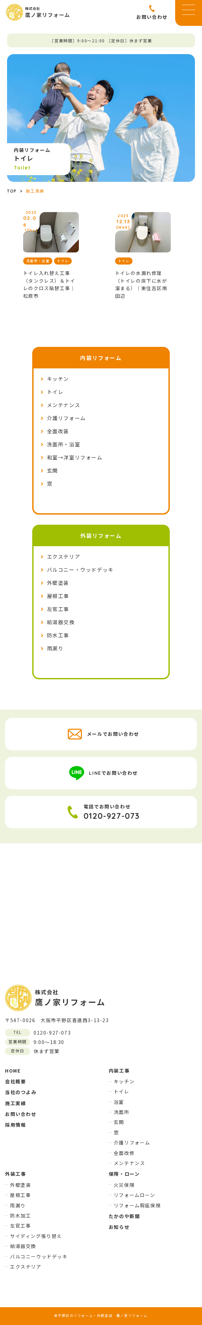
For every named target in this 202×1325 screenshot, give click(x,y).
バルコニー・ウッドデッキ (80, 570)
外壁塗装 (58, 583)
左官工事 (58, 609)
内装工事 (119, 1070)
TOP (12, 191)
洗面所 (122, 1112)
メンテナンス (64, 405)
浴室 (119, 1101)
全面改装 (58, 431)
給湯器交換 (61, 622)
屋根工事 (58, 596)
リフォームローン (134, 1195)
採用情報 (15, 1124)
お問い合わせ (21, 1114)
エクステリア (64, 557)
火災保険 (124, 1184)
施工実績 (15, 1103)
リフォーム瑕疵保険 (137, 1205)
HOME (12, 1070)
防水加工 (20, 1215)
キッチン (58, 379)
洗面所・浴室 (64, 444)
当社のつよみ (21, 1092)
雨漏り (55, 648)
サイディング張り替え (36, 1236)
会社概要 (15, 1081)
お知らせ (119, 1226)
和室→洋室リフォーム (75, 457)
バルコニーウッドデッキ (39, 1256)
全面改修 (124, 1153)
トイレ (55, 392)
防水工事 (58, 635)
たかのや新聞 (124, 1216)
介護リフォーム (66, 418)
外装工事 (15, 1173)
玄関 (52, 471)
